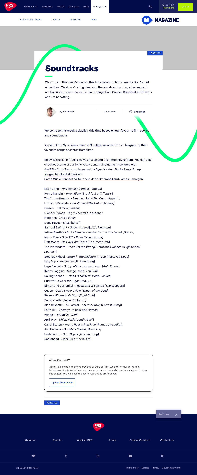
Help (86, 7)
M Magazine (100, 7)
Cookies (145, 468)
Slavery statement (171, 468)
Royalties (47, 7)
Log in (185, 7)
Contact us (167, 440)
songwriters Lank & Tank (61, 174)
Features (75, 20)
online (97, 145)
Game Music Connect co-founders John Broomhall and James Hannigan (93, 179)
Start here (168, 6)
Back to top (167, 414)
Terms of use (132, 468)
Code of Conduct (139, 440)
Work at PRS (84, 440)
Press (112, 440)
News (94, 20)
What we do (30, 7)
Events (57, 440)
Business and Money (30, 20)
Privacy (155, 468)
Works (60, 7)
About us (29, 440)
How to (56, 20)
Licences (74, 7)
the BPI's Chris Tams (58, 169)
